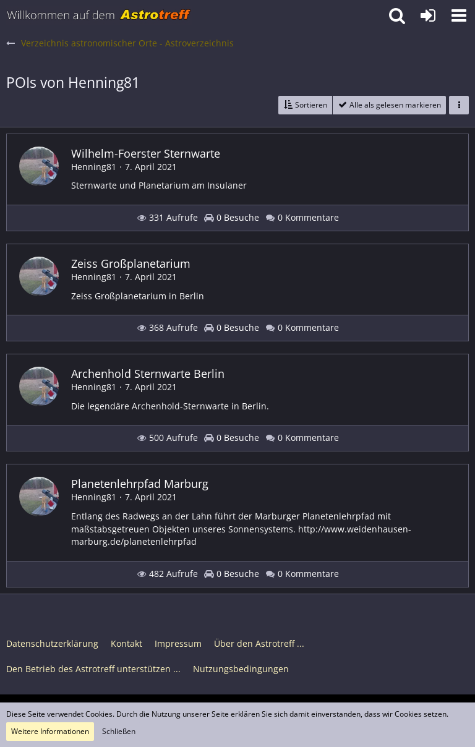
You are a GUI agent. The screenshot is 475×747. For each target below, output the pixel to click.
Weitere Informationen (50, 731)
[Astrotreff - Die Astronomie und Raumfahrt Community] (99, 15)
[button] (459, 15)
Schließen (118, 731)
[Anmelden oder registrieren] (428, 15)
